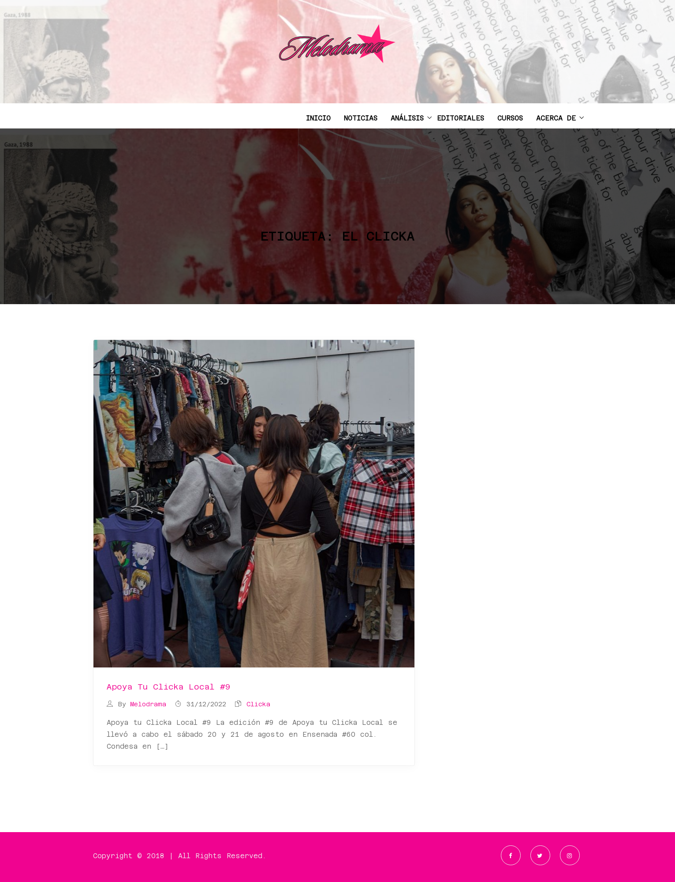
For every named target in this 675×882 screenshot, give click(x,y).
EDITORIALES (460, 118)
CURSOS (510, 118)
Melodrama (148, 704)
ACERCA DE (556, 118)
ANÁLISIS (407, 118)
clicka (258, 704)
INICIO (318, 118)
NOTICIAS (360, 118)
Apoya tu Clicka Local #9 (169, 686)
